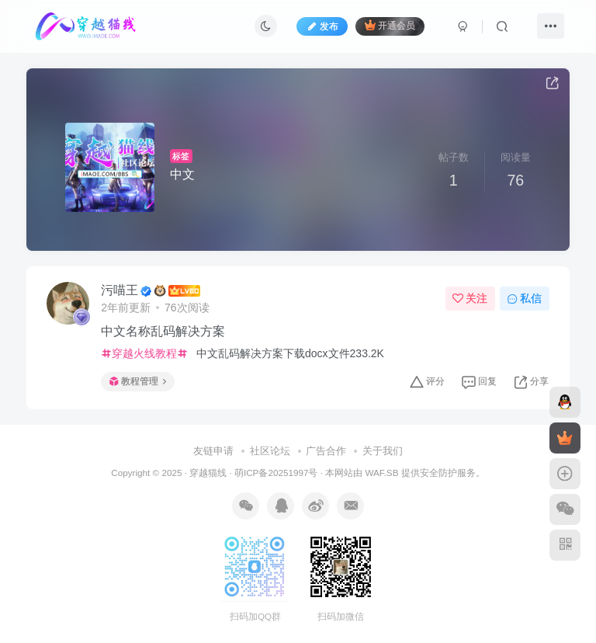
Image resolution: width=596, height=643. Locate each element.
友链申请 (213, 451)
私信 (524, 298)
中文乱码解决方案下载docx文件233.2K (288, 353)
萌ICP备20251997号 (275, 472)
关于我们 (382, 451)
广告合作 (326, 451)
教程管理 (137, 381)
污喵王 (119, 290)
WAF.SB (381, 472)
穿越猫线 (208, 472)
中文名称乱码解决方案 (163, 331)
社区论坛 (270, 451)
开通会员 (390, 25)
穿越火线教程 (144, 353)
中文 (182, 174)
